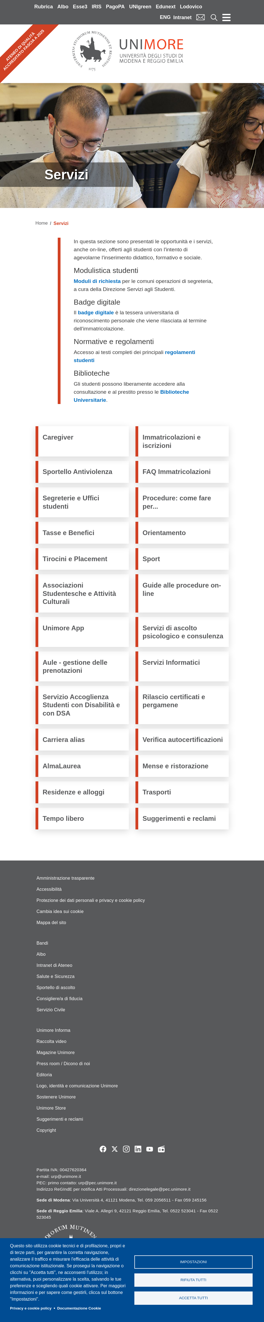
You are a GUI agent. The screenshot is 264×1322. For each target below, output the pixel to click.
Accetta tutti (193, 1298)
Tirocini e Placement (75, 559)
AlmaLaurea (62, 766)
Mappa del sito (51, 922)
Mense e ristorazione (175, 766)
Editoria (44, 1074)
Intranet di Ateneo (54, 965)
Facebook (103, 1149)
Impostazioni (193, 1262)
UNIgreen (140, 6)
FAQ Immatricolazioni (177, 471)
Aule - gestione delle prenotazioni (75, 666)
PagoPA (115, 6)
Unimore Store (51, 1108)
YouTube (149, 1149)
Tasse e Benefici (68, 532)
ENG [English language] (165, 17)
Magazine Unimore (56, 1052)
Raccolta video (52, 1041)
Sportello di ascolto (56, 987)
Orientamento (164, 532)
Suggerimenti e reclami (179, 818)
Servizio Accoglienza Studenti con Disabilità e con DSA (81, 705)
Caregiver (58, 437)
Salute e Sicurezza (56, 976)
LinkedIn (138, 1149)
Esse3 (80, 6)
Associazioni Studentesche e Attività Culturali (79, 593)
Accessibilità (49, 889)
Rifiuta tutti (193, 1280)
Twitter (114, 1149)
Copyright (46, 1130)
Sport (151, 559)
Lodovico (191, 6)
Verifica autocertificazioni (183, 739)
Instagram (126, 1149)
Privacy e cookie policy (31, 1308)
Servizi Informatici (171, 662)
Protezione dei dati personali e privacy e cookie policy (91, 900)
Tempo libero (63, 818)
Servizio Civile (51, 1009)
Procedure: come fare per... (177, 502)
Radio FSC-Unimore (161, 1149)
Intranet (182, 17)
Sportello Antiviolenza (77, 471)
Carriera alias (64, 739)
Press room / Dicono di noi (63, 1063)
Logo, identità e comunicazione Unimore (77, 1085)
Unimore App (63, 628)
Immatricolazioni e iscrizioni (172, 441)
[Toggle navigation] (226, 17)
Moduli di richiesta (97, 281)
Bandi (42, 943)
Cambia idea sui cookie (60, 911)
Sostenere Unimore (56, 1097)
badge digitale (96, 312)
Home (42, 223)
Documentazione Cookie (79, 1308)
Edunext (165, 6)
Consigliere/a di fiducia (60, 998)
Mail (200, 17)
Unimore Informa (54, 1030)
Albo (63, 6)
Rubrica (43, 6)
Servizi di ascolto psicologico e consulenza (183, 632)
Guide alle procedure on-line (182, 589)
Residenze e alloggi (74, 792)
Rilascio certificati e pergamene (174, 701)
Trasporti (157, 792)
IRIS (97, 6)
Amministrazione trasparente (66, 878)
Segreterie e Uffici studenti (71, 502)
